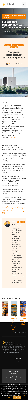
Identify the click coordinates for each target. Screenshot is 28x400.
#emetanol (15, 209)
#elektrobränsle (7, 209)
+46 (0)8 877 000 (20, 332)
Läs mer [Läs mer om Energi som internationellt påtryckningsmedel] (13, 137)
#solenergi (21, 207)
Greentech (6, 15)
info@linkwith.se (14, 373)
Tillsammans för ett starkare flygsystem (5, 309)
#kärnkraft (14, 211)
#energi (4, 207)
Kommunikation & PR (17, 15)
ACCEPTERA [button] (17, 397)
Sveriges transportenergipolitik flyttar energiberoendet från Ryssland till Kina (23, 314)
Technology (6, 17)
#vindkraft (7, 211)
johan (10, 63)
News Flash (18, 362)
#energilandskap (12, 207)
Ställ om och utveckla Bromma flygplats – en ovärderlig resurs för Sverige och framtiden (14, 317)
